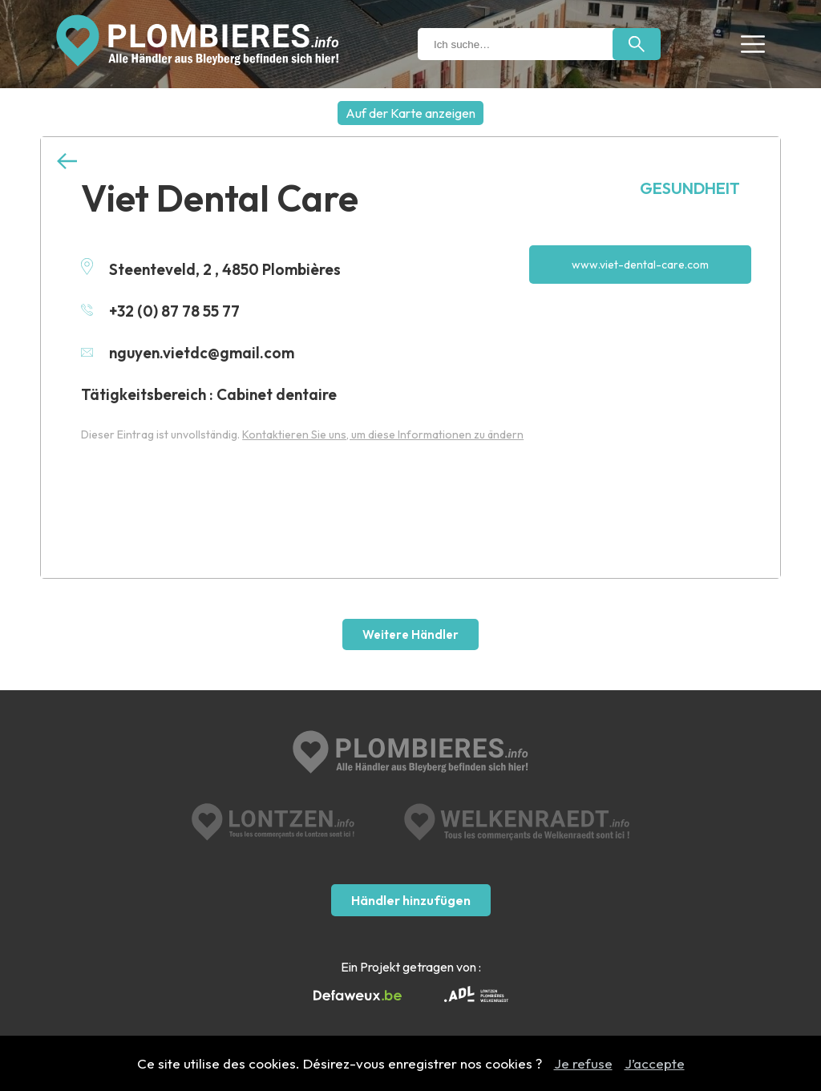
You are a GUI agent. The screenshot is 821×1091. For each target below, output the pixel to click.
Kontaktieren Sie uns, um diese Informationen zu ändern (383, 434)
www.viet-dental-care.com (640, 264)
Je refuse (583, 1063)
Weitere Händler (410, 634)
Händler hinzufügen (411, 900)
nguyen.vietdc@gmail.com (187, 352)
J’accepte (655, 1063)
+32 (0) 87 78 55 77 (160, 311)
